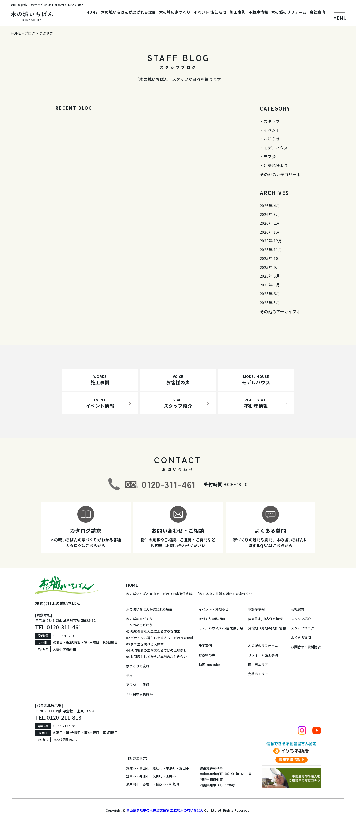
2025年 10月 (271, 258)
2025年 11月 (271, 249)
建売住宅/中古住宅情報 (265, 618)
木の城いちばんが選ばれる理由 (128, 12)
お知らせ (272, 138)
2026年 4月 (270, 205)
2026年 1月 (270, 232)
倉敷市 (131, 768)
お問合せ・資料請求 (306, 646)
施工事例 (237, 12)
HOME (92, 12)
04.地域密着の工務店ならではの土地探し (156, 650)
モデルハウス (276, 147)
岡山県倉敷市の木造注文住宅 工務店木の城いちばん (164, 810)
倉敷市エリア (258, 673)
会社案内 (318, 12)
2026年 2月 (270, 223)
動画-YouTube (209, 664)
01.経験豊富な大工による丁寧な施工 (153, 631)
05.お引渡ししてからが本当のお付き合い (156, 656)
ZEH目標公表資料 (139, 694)
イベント (272, 130)
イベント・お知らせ (213, 609)
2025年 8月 (270, 276)
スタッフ (272, 121)
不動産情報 (258, 12)
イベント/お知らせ (210, 12)
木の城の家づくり (175, 12)
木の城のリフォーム (289, 12)
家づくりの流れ (137, 666)
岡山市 (144, 768)
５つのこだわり (139, 624)
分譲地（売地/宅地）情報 (267, 628)
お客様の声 (207, 655)
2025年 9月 (270, 267)
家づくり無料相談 (212, 618)
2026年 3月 (270, 214)
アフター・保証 (137, 684)
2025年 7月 (270, 284)
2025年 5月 (270, 302)
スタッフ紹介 (301, 618)
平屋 (129, 675)
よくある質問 (301, 637)
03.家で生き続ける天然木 (145, 644)
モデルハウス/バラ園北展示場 (221, 628)
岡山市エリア (258, 664)
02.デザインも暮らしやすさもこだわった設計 (159, 637)
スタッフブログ (302, 628)
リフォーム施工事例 (263, 655)
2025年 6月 (270, 293)
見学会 (270, 156)
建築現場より (276, 165)
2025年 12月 (271, 240)
